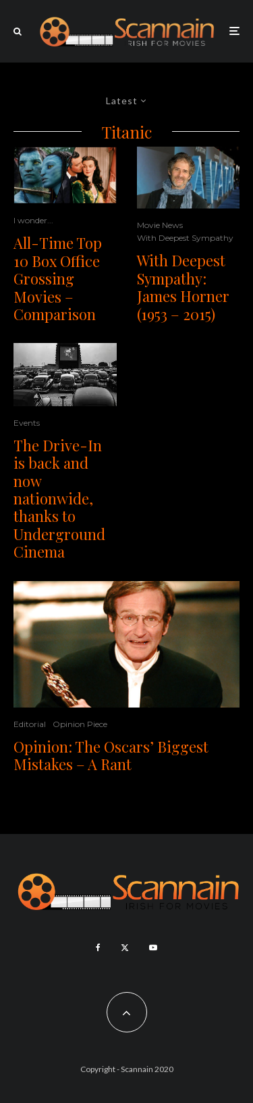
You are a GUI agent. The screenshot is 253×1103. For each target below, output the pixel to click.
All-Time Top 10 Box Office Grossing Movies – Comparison (57, 278)
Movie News (160, 225)
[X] (125, 948)
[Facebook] (98, 948)
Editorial (29, 724)
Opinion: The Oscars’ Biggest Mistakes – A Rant (110, 755)
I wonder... (33, 220)
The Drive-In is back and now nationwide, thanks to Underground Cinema (59, 498)
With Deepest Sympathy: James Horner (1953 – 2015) (183, 287)
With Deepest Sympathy (185, 238)
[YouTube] (153, 948)
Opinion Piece (80, 724)
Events (26, 423)
